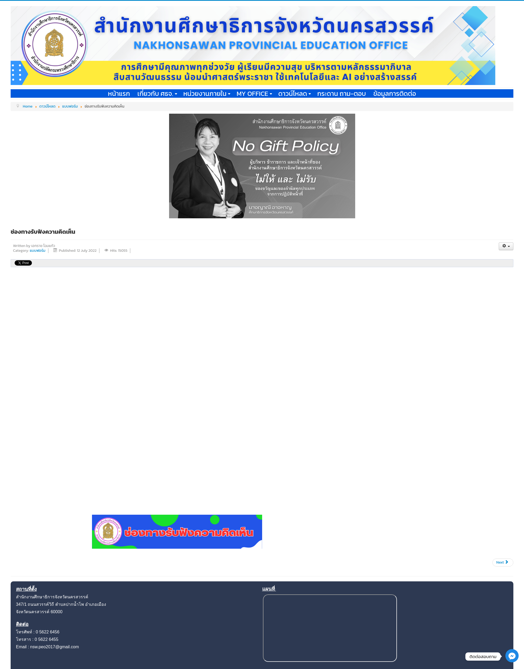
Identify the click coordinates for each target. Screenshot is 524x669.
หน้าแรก (119, 93)
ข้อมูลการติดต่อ (394, 93)
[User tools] (506, 246)
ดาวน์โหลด (294, 93)
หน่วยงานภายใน (206, 93)
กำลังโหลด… (347, 401)
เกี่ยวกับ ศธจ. (157, 93)
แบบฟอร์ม (37, 250)
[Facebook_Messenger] (512, 661)
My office (254, 93)
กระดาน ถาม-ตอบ (341, 93)
